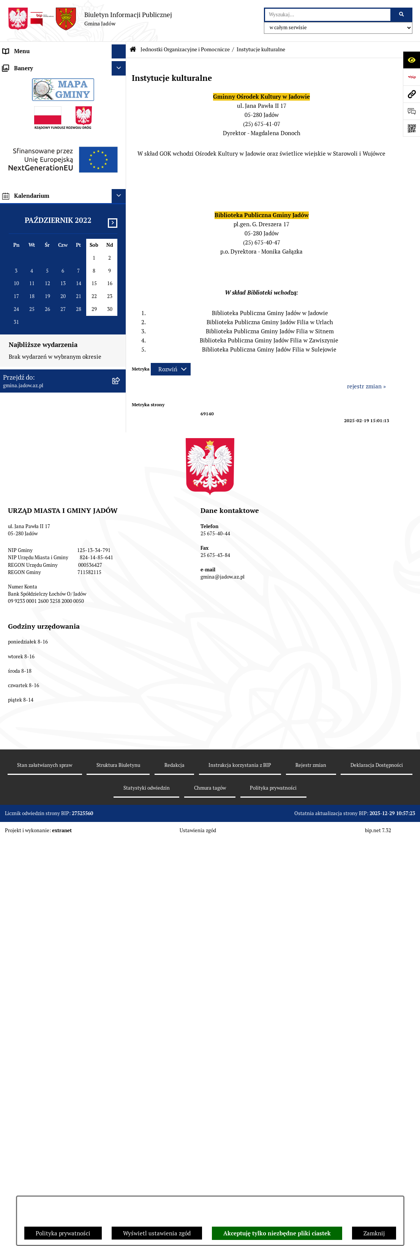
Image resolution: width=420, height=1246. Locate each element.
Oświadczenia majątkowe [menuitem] (35, 345)
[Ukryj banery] (119, 527)
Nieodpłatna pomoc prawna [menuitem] (38, 288)
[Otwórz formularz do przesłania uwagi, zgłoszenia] (411, 111)
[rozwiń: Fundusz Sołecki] (120, 374)
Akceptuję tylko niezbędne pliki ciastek (277, 1233)
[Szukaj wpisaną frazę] (402, 15)
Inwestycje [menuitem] (17, 387)
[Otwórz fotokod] (411, 128)
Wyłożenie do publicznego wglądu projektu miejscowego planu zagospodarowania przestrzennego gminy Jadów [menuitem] (56, 429)
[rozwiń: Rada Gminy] (120, 94)
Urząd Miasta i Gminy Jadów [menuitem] (39, 65)
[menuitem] (63, 141)
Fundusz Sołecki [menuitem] (24, 373)
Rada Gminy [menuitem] (19, 94)
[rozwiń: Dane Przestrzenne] (120, 331)
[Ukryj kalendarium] (119, 655)
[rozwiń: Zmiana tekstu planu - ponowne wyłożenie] (120, 456)
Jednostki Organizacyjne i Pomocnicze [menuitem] (52, 122)
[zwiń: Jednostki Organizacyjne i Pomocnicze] (120, 123)
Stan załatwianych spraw (44, 1184)
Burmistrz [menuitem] (16, 108)
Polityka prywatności (63, 1233)
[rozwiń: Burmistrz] (120, 108)
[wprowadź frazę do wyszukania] (328, 15)
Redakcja (174, 1184)
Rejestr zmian (310, 1184)
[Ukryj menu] (119, 51)
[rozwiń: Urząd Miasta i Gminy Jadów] (120, 66)
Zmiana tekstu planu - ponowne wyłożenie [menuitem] (44, 460)
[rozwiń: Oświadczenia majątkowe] (120, 345)
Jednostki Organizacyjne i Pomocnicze (185, 49)
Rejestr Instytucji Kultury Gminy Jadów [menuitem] (54, 316)
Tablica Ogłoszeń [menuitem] (25, 274)
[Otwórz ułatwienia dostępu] (411, 59)
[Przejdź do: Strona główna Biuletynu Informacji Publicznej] (132, 49)
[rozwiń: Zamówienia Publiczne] (120, 359)
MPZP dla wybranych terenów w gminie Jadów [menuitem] (54, 483)
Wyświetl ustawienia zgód (157, 1233)
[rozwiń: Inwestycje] (120, 388)
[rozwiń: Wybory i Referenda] (120, 303)
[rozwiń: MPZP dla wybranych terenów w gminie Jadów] (120, 479)
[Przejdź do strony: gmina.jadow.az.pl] (411, 94)
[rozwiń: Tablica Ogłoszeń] (120, 274)
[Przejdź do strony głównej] (90, 19)
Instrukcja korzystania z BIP (239, 1184)
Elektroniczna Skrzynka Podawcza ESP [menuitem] (52, 245)
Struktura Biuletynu (118, 1184)
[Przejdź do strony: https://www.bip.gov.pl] (411, 76)
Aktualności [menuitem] (18, 79)
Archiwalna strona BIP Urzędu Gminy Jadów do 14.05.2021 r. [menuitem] (51, 506)
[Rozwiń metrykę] (171, 369)
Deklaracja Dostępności (377, 1184)
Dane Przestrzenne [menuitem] (27, 330)
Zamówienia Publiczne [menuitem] (32, 359)
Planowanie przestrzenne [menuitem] (36, 402)
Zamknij (374, 1233)
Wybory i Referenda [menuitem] (28, 302)
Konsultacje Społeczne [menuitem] (32, 259)
